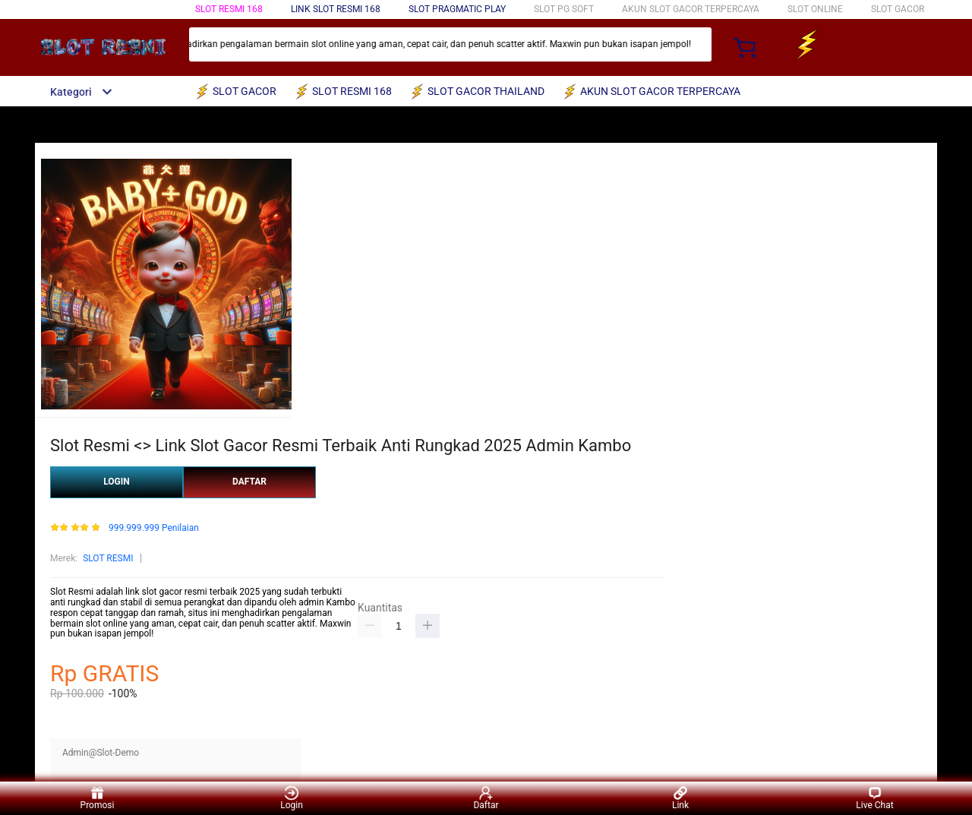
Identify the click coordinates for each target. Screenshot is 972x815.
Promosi (97, 797)
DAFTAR (249, 481)
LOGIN (116, 481)
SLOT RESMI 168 (229, 9)
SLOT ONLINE (815, 9)
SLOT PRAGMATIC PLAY (457, 9)
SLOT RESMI (108, 558)
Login (291, 797)
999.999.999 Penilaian (154, 528)
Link (680, 797)
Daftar (485, 797)
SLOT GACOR (897, 9)
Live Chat (874, 797)
